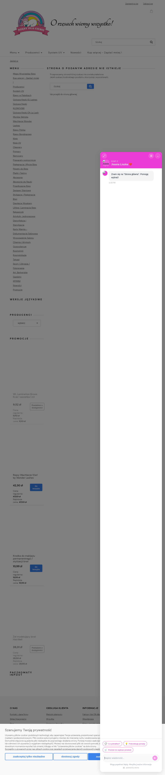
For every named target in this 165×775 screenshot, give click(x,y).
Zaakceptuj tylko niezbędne (29, 756)
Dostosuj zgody (70, 756)
